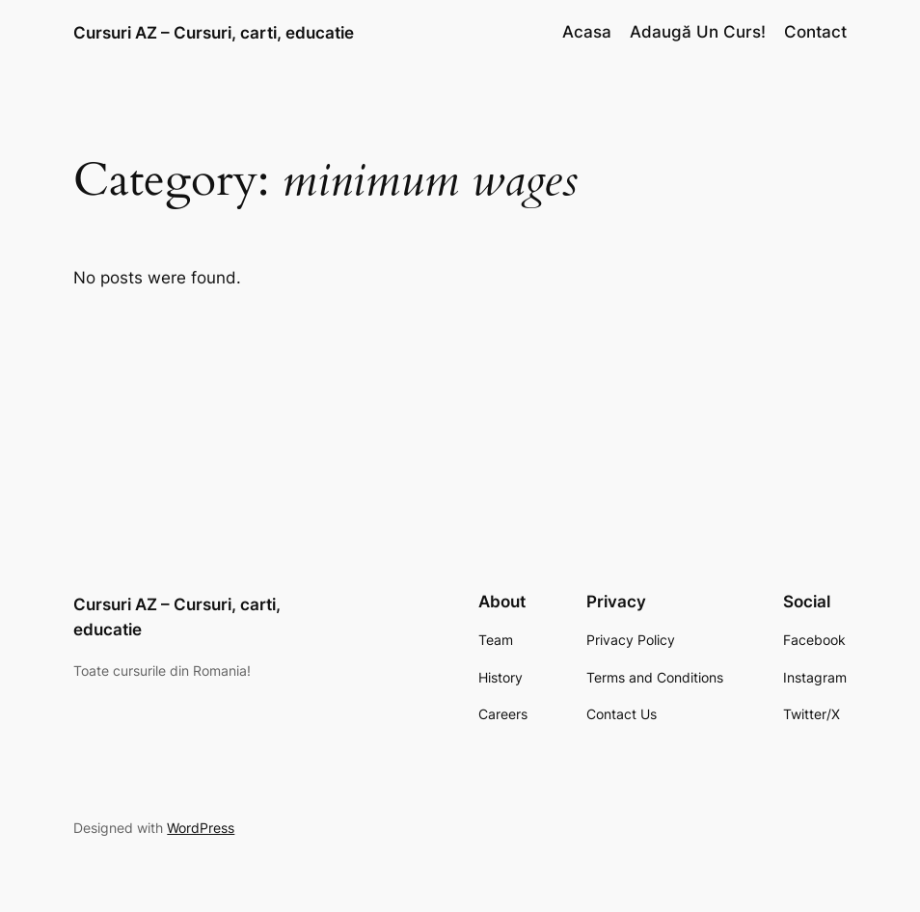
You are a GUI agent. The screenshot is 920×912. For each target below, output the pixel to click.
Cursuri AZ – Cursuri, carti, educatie (213, 32)
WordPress (200, 827)
